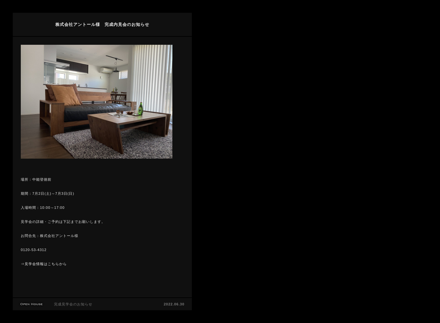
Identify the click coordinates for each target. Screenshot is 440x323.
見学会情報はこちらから (46, 264)
